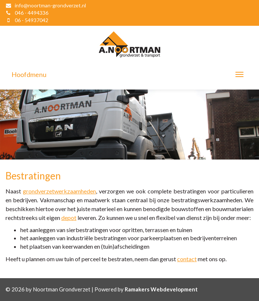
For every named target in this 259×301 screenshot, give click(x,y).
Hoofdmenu (28, 74)
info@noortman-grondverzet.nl (50, 5)
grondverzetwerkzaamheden (59, 191)
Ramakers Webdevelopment (161, 289)
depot (68, 217)
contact (187, 258)
